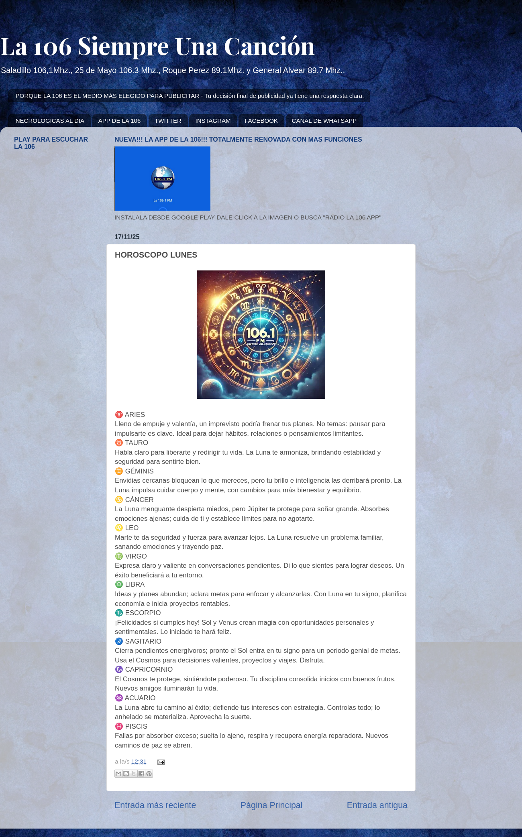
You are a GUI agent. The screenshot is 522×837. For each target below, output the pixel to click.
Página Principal (272, 805)
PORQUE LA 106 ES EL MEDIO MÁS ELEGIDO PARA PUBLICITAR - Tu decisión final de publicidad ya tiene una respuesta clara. (190, 95)
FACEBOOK (261, 120)
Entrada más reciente (155, 805)
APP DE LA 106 (119, 120)
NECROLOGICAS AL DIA (50, 120)
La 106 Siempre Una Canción (157, 45)
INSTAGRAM (212, 120)
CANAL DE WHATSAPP (324, 120)
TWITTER (168, 120)
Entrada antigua (377, 805)
